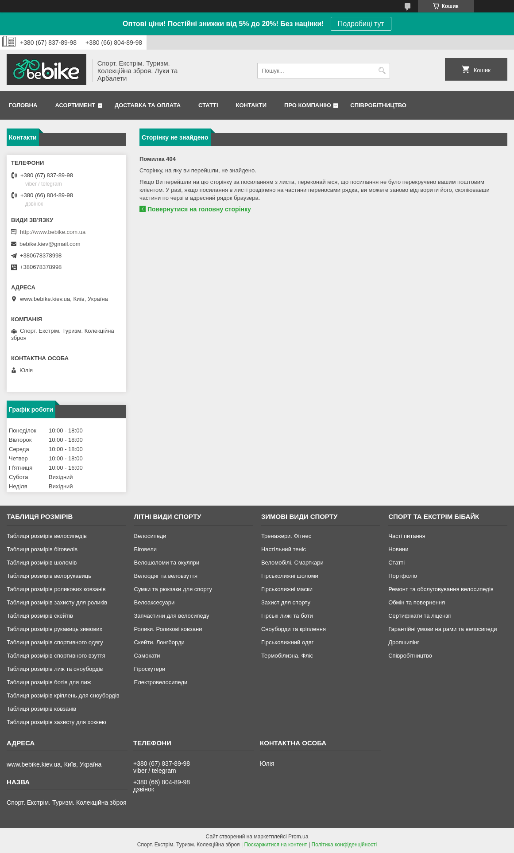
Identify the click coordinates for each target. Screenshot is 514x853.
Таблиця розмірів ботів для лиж (49, 682)
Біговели (145, 549)
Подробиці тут (361, 23)
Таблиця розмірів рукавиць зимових (54, 629)
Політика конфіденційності (344, 844)
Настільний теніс (283, 549)
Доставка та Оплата (148, 105)
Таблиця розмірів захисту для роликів (57, 602)
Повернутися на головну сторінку (199, 209)
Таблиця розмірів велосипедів (47, 536)
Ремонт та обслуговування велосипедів (440, 589)
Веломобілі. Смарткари (292, 562)
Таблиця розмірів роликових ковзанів (56, 589)
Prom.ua (298, 837)
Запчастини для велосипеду (171, 615)
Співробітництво (378, 105)
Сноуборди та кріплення (293, 629)
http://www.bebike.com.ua (52, 232)
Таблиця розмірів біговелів (42, 549)
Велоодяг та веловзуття (166, 576)
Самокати (147, 655)
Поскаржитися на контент (275, 844)
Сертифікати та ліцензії (419, 615)
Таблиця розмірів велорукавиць (49, 576)
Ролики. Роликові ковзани (168, 629)
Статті (208, 105)
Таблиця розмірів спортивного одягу (55, 642)
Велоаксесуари (154, 602)
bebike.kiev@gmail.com (49, 244)
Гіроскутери (150, 669)
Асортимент (75, 105)
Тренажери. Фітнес (286, 536)
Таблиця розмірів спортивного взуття (56, 655)
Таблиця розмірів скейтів (40, 615)
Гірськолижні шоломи (289, 576)
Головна (23, 105)
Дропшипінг (403, 642)
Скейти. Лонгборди (159, 642)
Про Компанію (307, 105)
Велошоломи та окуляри (167, 562)
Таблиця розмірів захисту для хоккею (56, 722)
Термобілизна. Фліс (287, 655)
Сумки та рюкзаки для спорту (173, 589)
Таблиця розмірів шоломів (42, 562)
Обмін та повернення (416, 602)
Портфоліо (402, 576)
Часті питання (406, 536)
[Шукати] (382, 70)
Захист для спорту (285, 602)
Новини (398, 549)
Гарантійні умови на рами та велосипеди (442, 629)
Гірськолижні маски (287, 589)
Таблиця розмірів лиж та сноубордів (55, 669)
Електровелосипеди (161, 682)
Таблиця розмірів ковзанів (41, 708)
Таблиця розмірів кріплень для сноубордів (63, 695)
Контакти (251, 105)
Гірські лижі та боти (287, 615)
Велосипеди (150, 536)
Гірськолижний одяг (287, 642)
